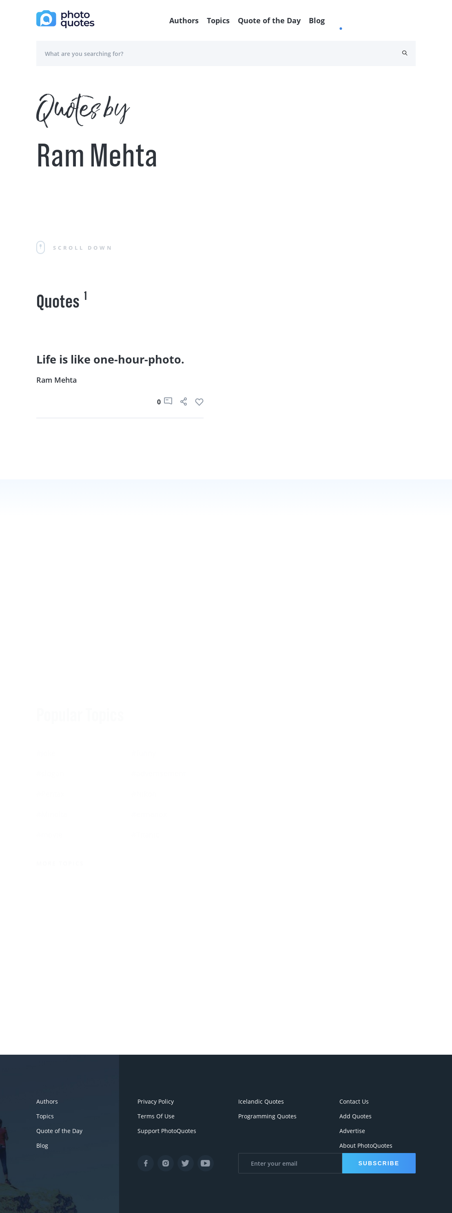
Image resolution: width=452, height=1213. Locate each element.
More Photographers (268, 853)
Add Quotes (355, 1116)
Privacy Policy (155, 1101)
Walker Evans (249, 804)
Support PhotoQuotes (166, 1131)
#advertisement (158, 702)
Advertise (352, 1131)
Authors (184, 20)
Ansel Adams (343, 743)
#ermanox (149, 743)
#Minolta (51, 743)
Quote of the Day (269, 20)
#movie (49, 763)
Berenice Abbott (253, 743)
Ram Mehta (56, 380)
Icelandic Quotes (261, 1101)
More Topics (60, 792)
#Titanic (145, 763)
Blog (317, 20)
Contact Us (354, 1101)
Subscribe (379, 1163)
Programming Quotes (267, 1116)
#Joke (45, 682)
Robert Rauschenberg (263, 784)
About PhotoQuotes (365, 1145)
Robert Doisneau (350, 804)
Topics (218, 20)
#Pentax (50, 722)
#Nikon (144, 722)
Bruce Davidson (348, 784)
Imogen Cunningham (262, 824)
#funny (143, 682)
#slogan (50, 702)
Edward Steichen (349, 763)
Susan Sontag (249, 763)
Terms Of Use (156, 1116)
